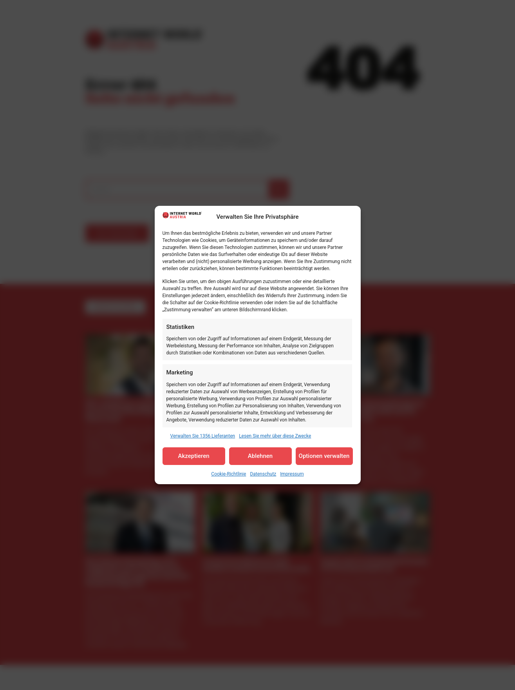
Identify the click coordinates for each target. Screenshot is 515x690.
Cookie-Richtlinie (228, 474)
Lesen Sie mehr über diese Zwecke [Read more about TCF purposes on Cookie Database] (275, 436)
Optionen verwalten (324, 455)
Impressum (292, 474)
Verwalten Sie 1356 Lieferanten (202, 436)
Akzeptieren (193, 455)
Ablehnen (260, 455)
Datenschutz (263, 474)
